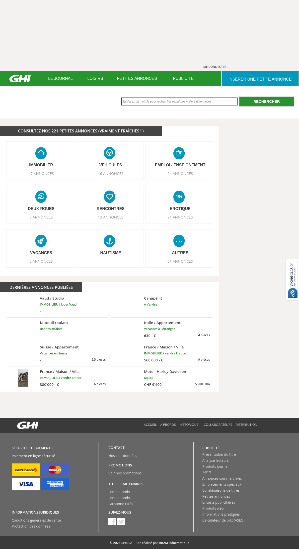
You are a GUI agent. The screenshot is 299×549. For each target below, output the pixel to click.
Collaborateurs (218, 424)
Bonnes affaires (51, 329)
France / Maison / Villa (164, 346)
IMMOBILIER (41, 165)
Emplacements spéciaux (221, 484)
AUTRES (180, 253)
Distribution (246, 424)
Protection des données (31, 526)
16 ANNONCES (110, 173)
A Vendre (150, 304)
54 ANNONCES (180, 173)
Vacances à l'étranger (159, 329)
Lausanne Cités (120, 503)
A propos (168, 424)
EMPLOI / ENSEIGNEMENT (180, 165)
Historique (188, 424)
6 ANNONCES (41, 217)
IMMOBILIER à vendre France (165, 353)
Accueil (150, 424)
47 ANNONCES (41, 173)
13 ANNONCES (110, 217)
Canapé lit (153, 298)
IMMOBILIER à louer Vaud (58, 304)
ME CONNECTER (214, 67)
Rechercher (266, 101)
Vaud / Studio (52, 298)
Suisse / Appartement (59, 346)
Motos (148, 378)
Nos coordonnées (122, 455)
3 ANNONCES (41, 261)
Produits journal (215, 466)
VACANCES (41, 253)
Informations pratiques (221, 514)
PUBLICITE (183, 78)
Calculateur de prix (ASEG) (223, 520)
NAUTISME (110, 253)
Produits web (213, 508)
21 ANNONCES (180, 217)
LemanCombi (119, 491)
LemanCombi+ (120, 497)
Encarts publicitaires (218, 502)
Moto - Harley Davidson (165, 371)
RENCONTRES (111, 209)
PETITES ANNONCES (137, 78)
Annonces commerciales (222, 478)
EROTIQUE (180, 209)
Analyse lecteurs (215, 460)
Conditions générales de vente (36, 520)
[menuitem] (60, 78)
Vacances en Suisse (54, 353)
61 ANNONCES (180, 261)
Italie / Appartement (162, 322)
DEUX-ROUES (41, 209)
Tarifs (206, 472)
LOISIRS (95, 78)
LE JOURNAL (60, 78)
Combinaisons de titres (221, 490)
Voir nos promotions (125, 473)
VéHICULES (110, 165)
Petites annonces (216, 496)
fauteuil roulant (54, 322)
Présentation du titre (219, 454)
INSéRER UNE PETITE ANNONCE (260, 79)
